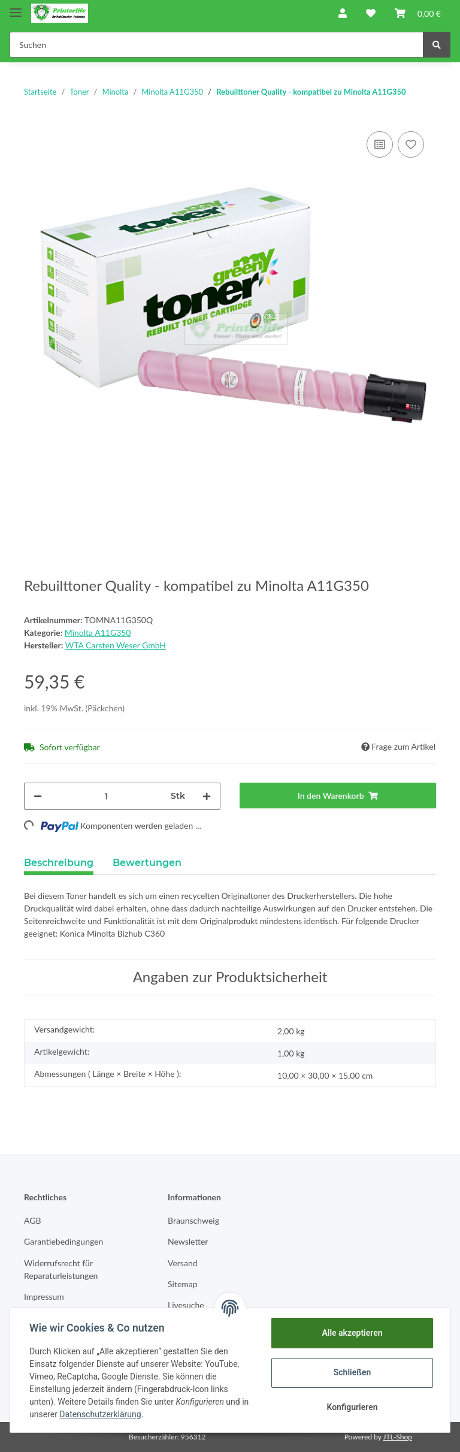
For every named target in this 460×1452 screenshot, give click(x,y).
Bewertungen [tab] (147, 862)
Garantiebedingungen (63, 1241)
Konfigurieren (351, 1407)
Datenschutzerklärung (100, 1414)
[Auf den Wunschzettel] (411, 144)
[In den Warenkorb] (338, 795)
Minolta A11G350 (98, 632)
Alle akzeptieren (352, 1333)
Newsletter (188, 1241)
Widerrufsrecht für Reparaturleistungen (61, 1269)
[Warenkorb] (417, 13)
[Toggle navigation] (16, 7)
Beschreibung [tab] (58, 862)
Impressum (44, 1296)
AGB (32, 1220)
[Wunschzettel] (370, 13)
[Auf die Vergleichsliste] (380, 144)
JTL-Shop (397, 1436)
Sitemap (183, 1284)
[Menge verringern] (38, 796)
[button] (342, 13)
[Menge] (106, 796)
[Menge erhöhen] (206, 796)
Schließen (352, 1372)
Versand (183, 1263)
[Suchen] (216, 45)
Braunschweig (193, 1220)
